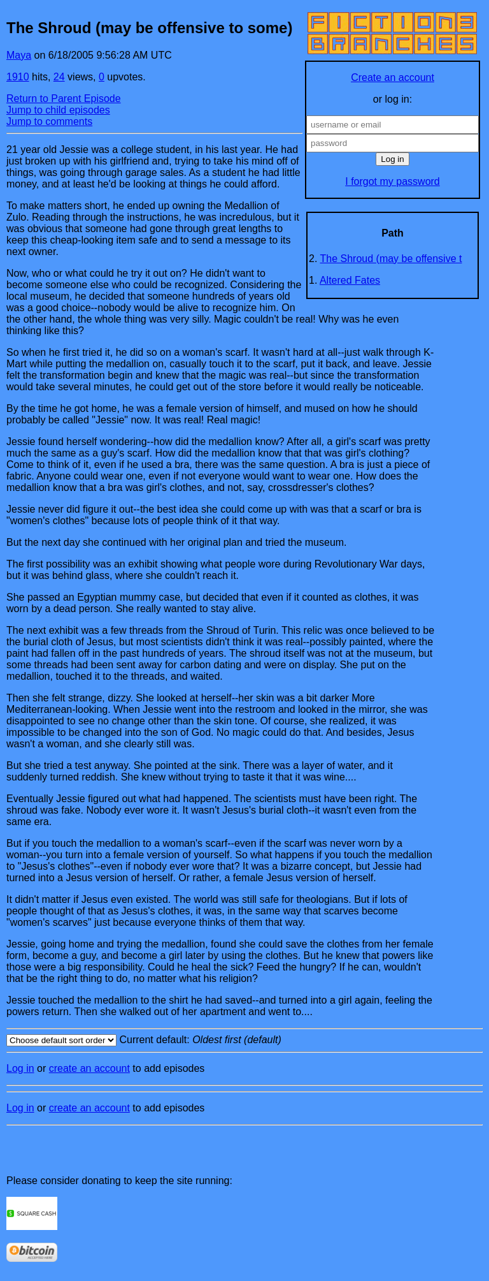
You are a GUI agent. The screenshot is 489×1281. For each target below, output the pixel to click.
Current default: (244, 1040)
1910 (17, 76)
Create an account (392, 77)
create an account (89, 1068)
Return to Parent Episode (63, 98)
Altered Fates (350, 280)
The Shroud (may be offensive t (391, 258)
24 (59, 76)
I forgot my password (392, 181)
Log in (20, 1068)
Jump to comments (49, 121)
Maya (18, 55)
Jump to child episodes (58, 110)
